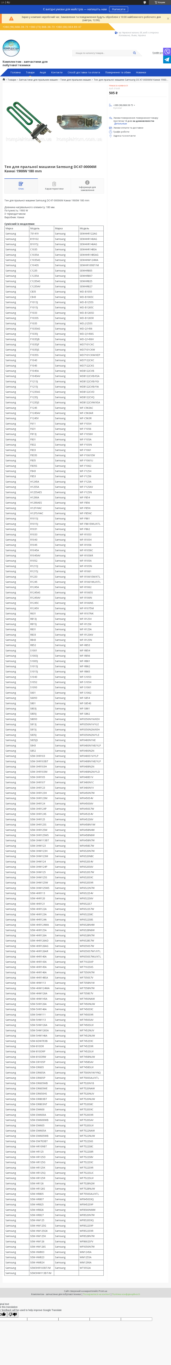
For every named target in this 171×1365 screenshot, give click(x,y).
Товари (30, 72)
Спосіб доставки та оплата (84, 72)
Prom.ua (103, 1291)
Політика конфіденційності (126, 1294)
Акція (43, 72)
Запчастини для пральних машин (38, 79)
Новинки (141, 72)
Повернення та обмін (118, 72)
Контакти (56, 72)
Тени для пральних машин (75, 79)
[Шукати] (134, 53)
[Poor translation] (12, 1314)
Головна (15, 72)
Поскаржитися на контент (96, 1294)
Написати (118, 9)
